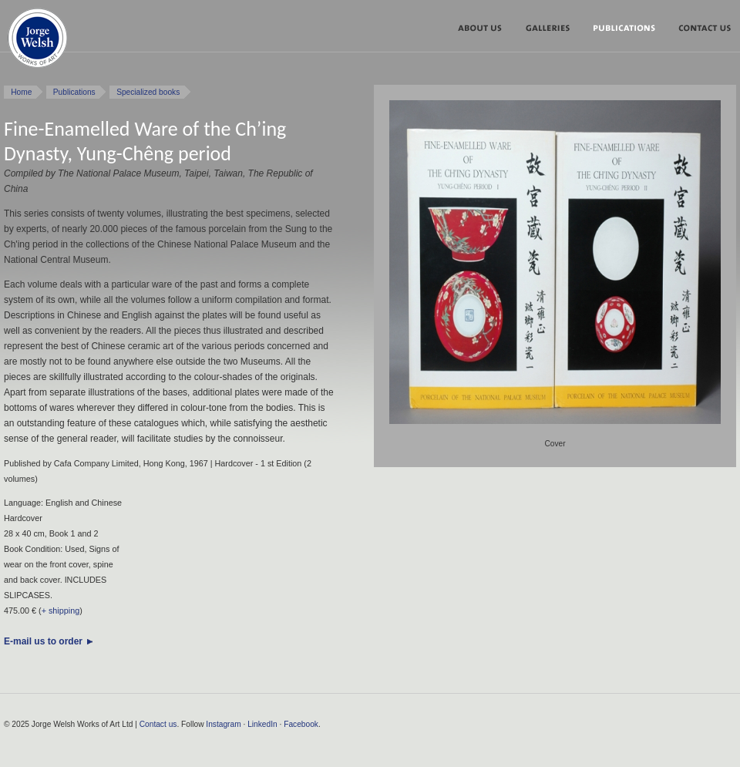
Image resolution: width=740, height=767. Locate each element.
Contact (702, 31)
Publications (629, 31)
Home (21, 92)
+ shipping (61, 610)
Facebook (301, 724)
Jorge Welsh (37, 41)
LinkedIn (262, 724)
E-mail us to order (43, 641)
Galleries (553, 31)
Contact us (158, 724)
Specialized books (148, 92)
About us (486, 31)
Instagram (223, 724)
